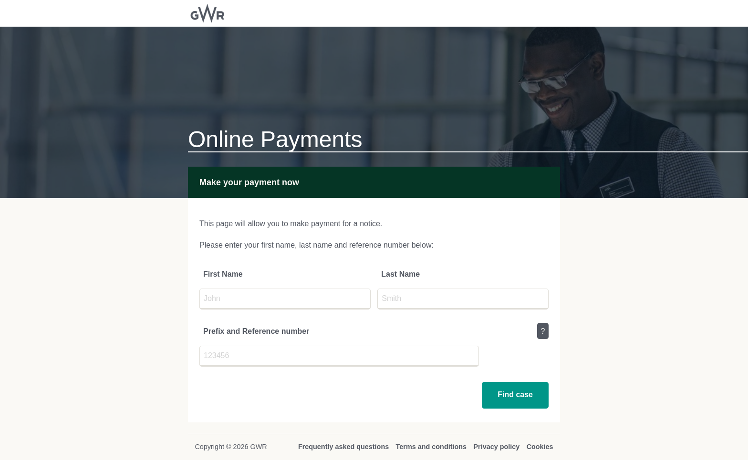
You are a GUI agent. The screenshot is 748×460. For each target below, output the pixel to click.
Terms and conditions (431, 446)
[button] (515, 395)
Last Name (400, 274)
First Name (223, 274)
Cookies (540, 446)
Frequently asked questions (343, 446)
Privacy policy (496, 446)
